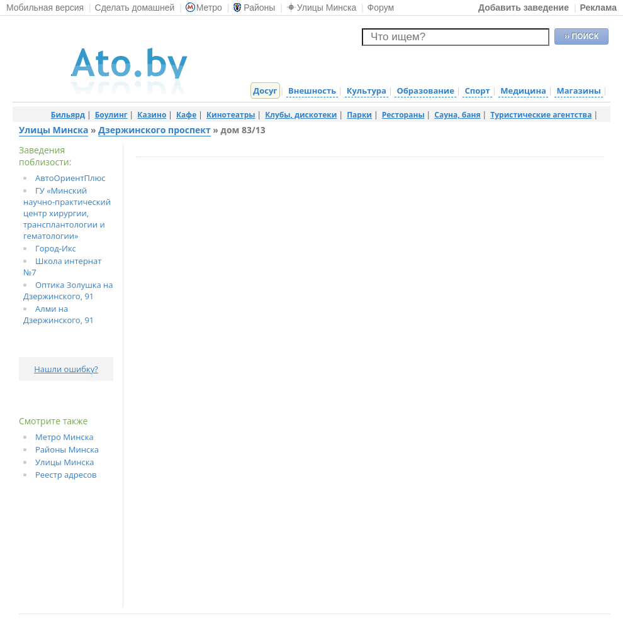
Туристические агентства (541, 114)
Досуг (265, 90)
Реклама (598, 8)
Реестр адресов (66, 474)
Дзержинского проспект (154, 130)
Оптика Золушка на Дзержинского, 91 (68, 290)
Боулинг (111, 114)
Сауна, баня (457, 114)
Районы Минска (67, 449)
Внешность (312, 90)
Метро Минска (64, 437)
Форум (381, 8)
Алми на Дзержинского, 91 (58, 314)
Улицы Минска (321, 8)
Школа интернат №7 (62, 266)
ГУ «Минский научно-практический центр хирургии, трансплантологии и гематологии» (67, 213)
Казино (151, 114)
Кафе (186, 114)
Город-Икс (55, 248)
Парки (359, 114)
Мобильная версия (45, 8)
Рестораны (403, 114)
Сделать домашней (135, 8)
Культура (366, 90)
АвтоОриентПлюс (70, 178)
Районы (254, 8)
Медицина (523, 90)
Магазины (578, 90)
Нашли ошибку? (66, 369)
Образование (425, 90)
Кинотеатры (230, 114)
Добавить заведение (523, 8)
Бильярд (68, 114)
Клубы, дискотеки (301, 114)
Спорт (477, 90)
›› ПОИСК (581, 36)
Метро (204, 8)
